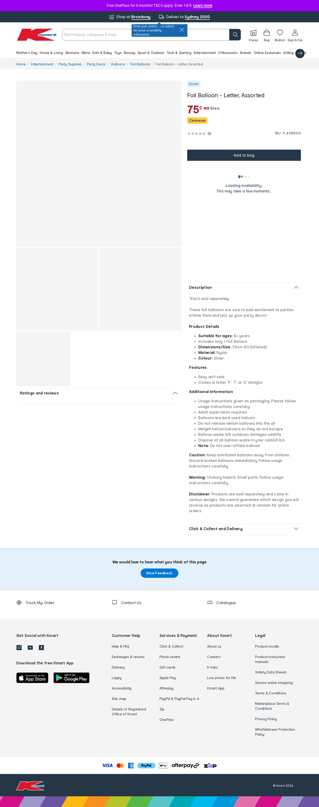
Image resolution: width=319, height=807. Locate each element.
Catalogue (304, 53)
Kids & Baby (102, 53)
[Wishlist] (280, 35)
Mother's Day (26, 53)
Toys (118, 53)
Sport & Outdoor (151, 53)
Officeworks (228, 53)
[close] (181, 29)
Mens (86, 53)
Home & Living (51, 53)
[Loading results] (244, 176)
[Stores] (253, 35)
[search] (235, 34)
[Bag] (267, 35)
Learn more (202, 5)
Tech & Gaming (179, 53)
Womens (72, 53)
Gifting (288, 53)
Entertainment (205, 53)
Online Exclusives (267, 53)
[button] (159, 52)
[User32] (295, 35)
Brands (245, 53)
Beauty (129, 53)
